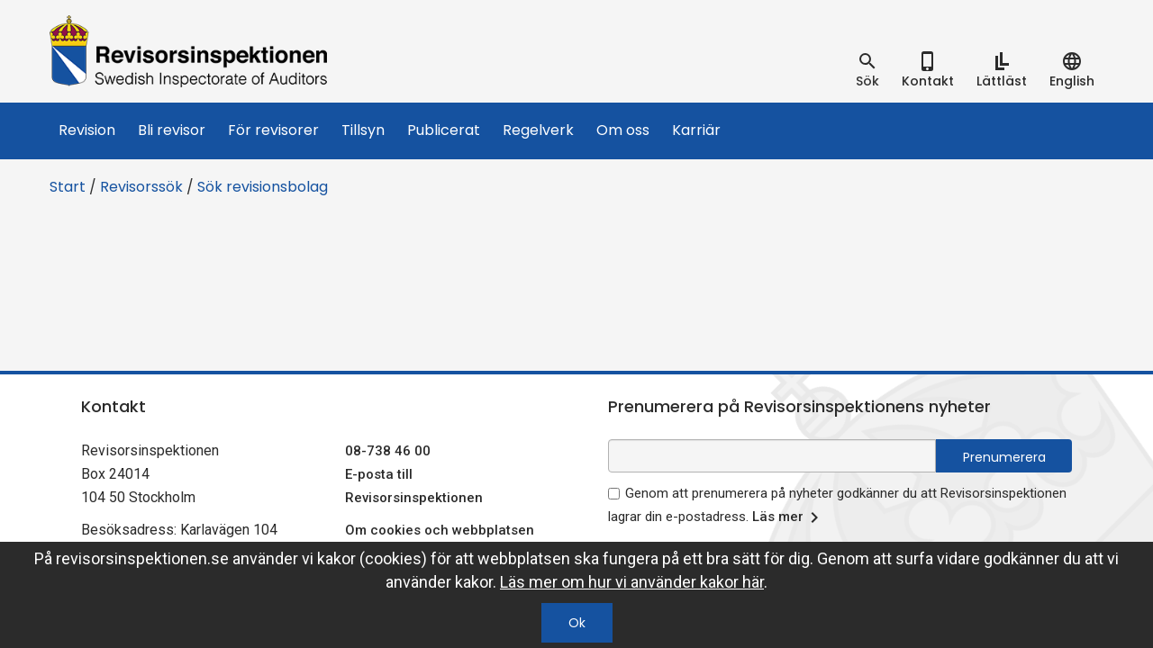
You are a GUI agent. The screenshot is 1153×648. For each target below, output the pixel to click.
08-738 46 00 (388, 451)
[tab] (867, 70)
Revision (87, 130)
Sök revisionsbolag (262, 186)
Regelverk (538, 130)
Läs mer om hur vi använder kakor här (632, 581)
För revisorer (273, 130)
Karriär (696, 130)
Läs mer (788, 517)
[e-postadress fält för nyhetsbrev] (772, 455)
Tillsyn (363, 130)
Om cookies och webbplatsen (439, 530)
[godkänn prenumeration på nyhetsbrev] (614, 494)
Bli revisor (171, 130)
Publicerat (443, 130)
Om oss (622, 130)
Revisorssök (141, 186)
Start (68, 186)
